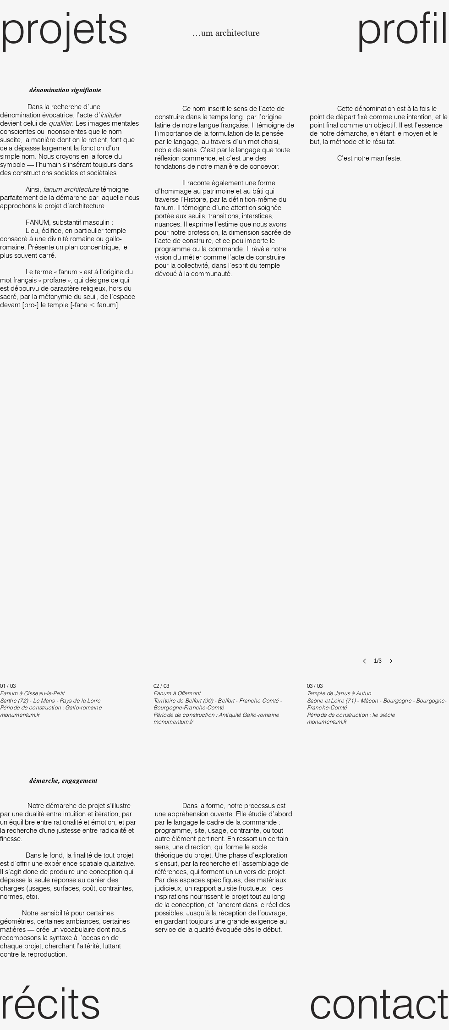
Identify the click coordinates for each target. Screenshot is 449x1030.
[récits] (74, 1002)
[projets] (74, 27)
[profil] (375, 27)
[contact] (375, 1002)
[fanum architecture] (225, 33)
